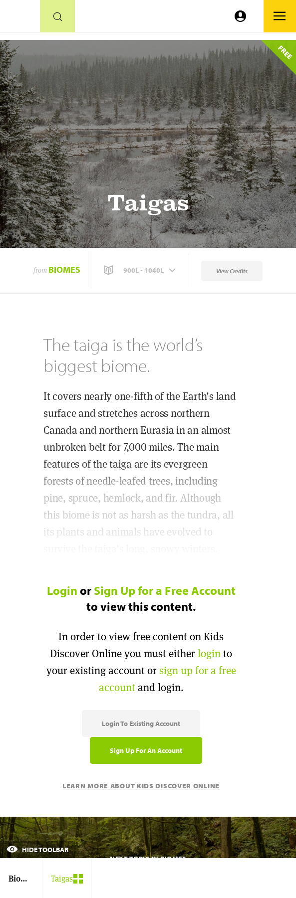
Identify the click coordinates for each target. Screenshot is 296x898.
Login (62, 590)
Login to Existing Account (141, 723)
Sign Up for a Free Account (165, 590)
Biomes (64, 269)
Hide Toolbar (37, 849)
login (209, 653)
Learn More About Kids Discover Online (141, 785)
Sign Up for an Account (146, 750)
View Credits (232, 271)
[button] (140, 270)
